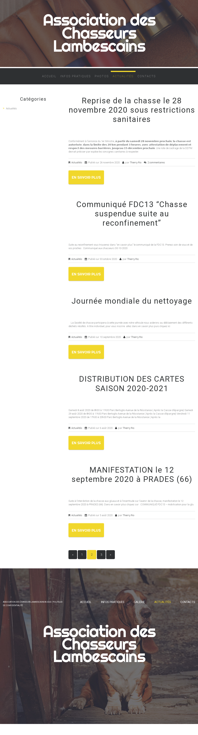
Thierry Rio (135, 165)
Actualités (123, 79)
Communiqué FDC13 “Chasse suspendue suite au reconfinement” (132, 218)
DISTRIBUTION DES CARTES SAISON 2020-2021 (132, 389)
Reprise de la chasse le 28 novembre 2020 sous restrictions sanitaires (132, 113)
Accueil (49, 79)
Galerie (139, 609)
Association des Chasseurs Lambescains (99, 34)
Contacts (146, 79)
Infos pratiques (75, 79)
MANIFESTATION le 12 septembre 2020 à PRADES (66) (132, 481)
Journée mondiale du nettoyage (132, 306)
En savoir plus (89, 181)
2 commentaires (156, 165)
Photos (102, 79)
